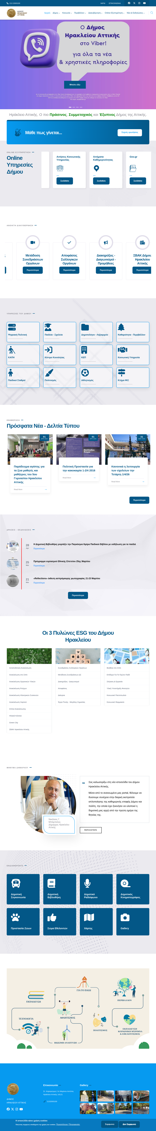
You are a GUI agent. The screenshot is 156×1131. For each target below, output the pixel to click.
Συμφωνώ (109, 1124)
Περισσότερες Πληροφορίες (68, 1124)
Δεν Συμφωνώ (129, 1124)
